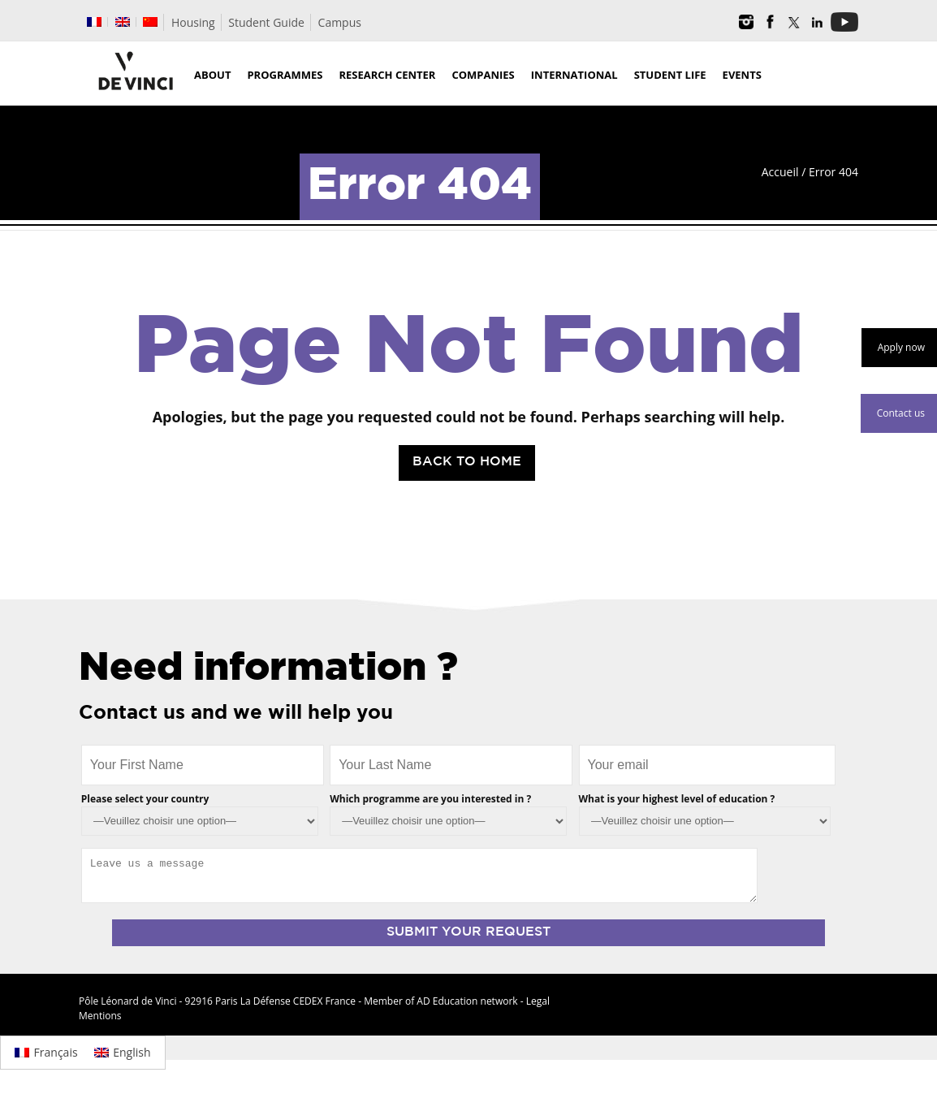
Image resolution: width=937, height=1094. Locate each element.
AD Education (447, 1001)
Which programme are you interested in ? (430, 799)
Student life (670, 74)
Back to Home (466, 462)
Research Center (387, 74)
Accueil (780, 171)
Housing (193, 22)
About (212, 74)
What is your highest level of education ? (677, 799)
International (574, 74)
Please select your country (145, 799)
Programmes (284, 74)
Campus (339, 22)
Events (742, 74)
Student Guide (266, 22)
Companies (482, 74)
